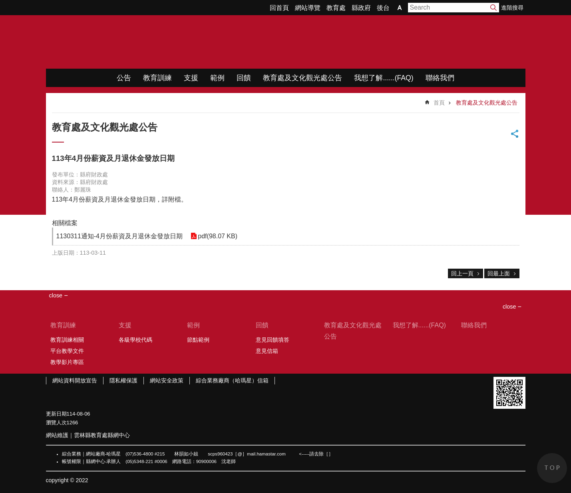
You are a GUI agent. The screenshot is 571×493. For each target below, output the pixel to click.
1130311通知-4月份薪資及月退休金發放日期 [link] (119, 236)
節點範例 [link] (198, 340)
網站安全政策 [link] (166, 380)
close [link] (56, 295)
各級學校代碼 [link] (135, 340)
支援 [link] (191, 78)
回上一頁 (462, 273)
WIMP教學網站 (130, 42)
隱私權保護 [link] (123, 380)
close (509, 306)
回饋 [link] (244, 78)
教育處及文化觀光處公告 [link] (302, 78)
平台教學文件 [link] (67, 351)
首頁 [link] (439, 102)
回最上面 (498, 273)
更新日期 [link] (56, 414)
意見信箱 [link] (267, 351)
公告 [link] (124, 78)
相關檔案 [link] (65, 223)
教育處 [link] (336, 7)
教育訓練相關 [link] (67, 340)
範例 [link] (217, 78)
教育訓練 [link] (157, 78)
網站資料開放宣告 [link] (74, 380)
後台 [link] (383, 7)
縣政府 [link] (361, 7)
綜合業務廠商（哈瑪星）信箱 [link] (232, 380)
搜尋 (493, 7)
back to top (552, 468)
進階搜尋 (512, 7)
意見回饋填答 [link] (272, 340)
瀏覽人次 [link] (56, 423)
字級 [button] (399, 7)
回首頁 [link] (279, 7)
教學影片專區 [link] (67, 362)
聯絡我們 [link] (440, 78)
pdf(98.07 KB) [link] (217, 236)
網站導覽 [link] (307, 7)
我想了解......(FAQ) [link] (383, 78)
